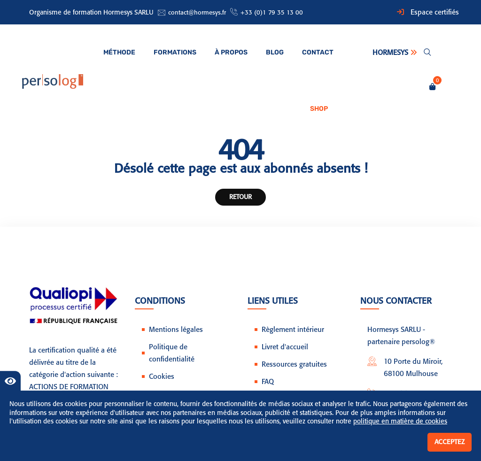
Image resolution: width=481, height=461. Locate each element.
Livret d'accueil (285, 347)
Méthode (119, 52)
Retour (240, 196)
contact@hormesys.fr (197, 12)
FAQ (268, 381)
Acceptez (449, 442)
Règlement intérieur (293, 329)
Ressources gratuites (294, 364)
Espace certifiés (435, 12)
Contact (318, 52)
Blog (275, 52)
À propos (231, 52)
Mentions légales (176, 329)
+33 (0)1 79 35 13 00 (271, 12)
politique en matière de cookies (400, 421)
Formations (175, 52)
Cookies (161, 376)
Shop (319, 109)
